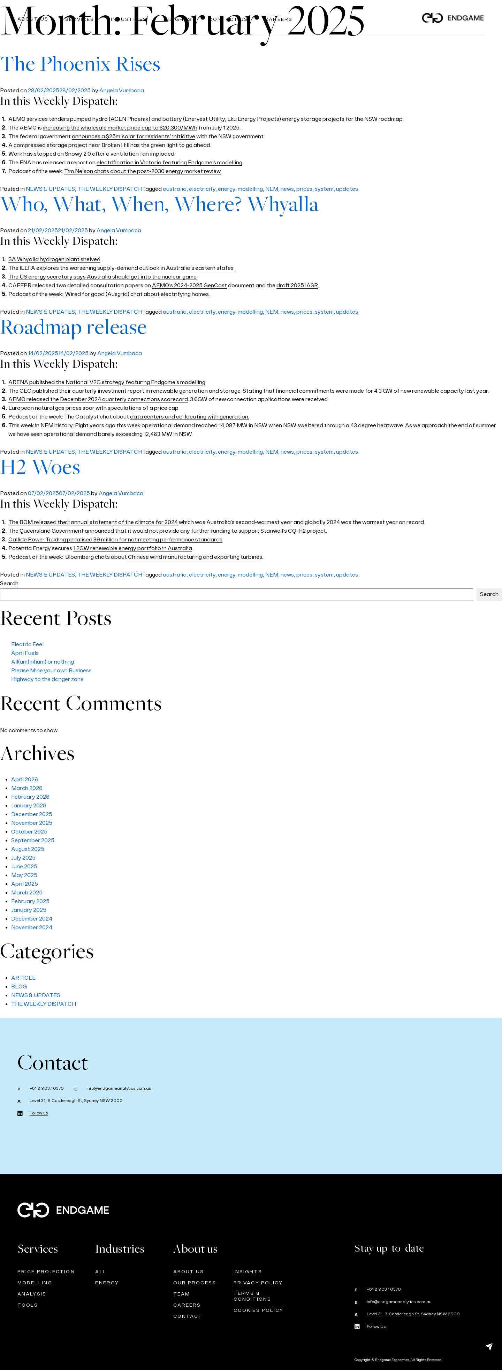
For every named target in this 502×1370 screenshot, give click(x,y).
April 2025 (24, 884)
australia (175, 189)
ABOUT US (188, 1272)
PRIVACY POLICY (258, 1283)
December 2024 (31, 919)
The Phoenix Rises (80, 65)
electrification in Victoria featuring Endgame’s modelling (169, 162)
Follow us (39, 1113)
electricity (202, 189)
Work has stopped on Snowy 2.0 (49, 154)
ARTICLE (23, 978)
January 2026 (28, 806)
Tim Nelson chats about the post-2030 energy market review (142, 171)
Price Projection (46, 1272)
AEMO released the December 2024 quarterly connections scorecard (98, 399)
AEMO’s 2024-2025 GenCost (189, 285)
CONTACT (188, 1316)
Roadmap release (73, 328)
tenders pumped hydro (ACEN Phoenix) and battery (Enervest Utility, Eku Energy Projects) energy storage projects (196, 119)
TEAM (181, 1294)
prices (304, 189)
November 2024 (31, 927)
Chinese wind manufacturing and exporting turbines (195, 557)
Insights (179, 19)
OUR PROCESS (194, 1283)
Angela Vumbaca (121, 90)
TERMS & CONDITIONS (252, 1296)
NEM (271, 189)
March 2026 (27, 788)
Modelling (34, 1283)
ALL (100, 1272)
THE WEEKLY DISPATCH (109, 189)
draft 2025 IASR (297, 285)
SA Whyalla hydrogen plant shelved (54, 259)
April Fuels (25, 653)
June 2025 (24, 866)
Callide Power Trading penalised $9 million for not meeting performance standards (115, 540)
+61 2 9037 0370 (47, 1088)
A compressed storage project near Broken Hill (68, 145)
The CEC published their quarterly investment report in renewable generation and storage (124, 391)
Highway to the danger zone (47, 679)
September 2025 (32, 840)
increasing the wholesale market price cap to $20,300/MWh (120, 128)
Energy (107, 1283)
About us (32, 19)
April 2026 (24, 779)
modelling (250, 189)
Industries (129, 19)
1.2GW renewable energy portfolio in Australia (132, 548)
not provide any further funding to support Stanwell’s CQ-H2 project (237, 531)
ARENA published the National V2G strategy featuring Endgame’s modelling (106, 382)
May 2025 (24, 875)
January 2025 (28, 910)
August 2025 (27, 849)
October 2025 (29, 832)
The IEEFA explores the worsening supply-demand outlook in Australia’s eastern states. (121, 268)
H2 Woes (40, 468)
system (324, 189)
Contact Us (229, 19)
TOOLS (27, 1305)
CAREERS (280, 19)
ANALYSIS (31, 1294)
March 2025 (27, 893)
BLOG (19, 987)
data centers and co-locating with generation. (189, 417)
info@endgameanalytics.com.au (118, 1088)
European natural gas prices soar (51, 408)
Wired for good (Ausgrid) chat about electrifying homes (137, 294)
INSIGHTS (248, 1272)
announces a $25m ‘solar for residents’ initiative (133, 136)
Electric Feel (27, 644)
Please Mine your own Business (51, 670)
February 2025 (30, 901)
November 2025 (31, 823)
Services (80, 19)
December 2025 (31, 814)
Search (9, 583)
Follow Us (376, 1326)
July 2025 (23, 858)
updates (347, 189)
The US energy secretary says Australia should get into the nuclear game (102, 277)
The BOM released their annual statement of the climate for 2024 (93, 522)
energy (226, 189)
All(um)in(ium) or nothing (42, 662)
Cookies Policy (258, 1310)
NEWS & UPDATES (50, 189)
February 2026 (30, 797)
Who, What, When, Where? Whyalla (159, 205)
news (287, 189)
